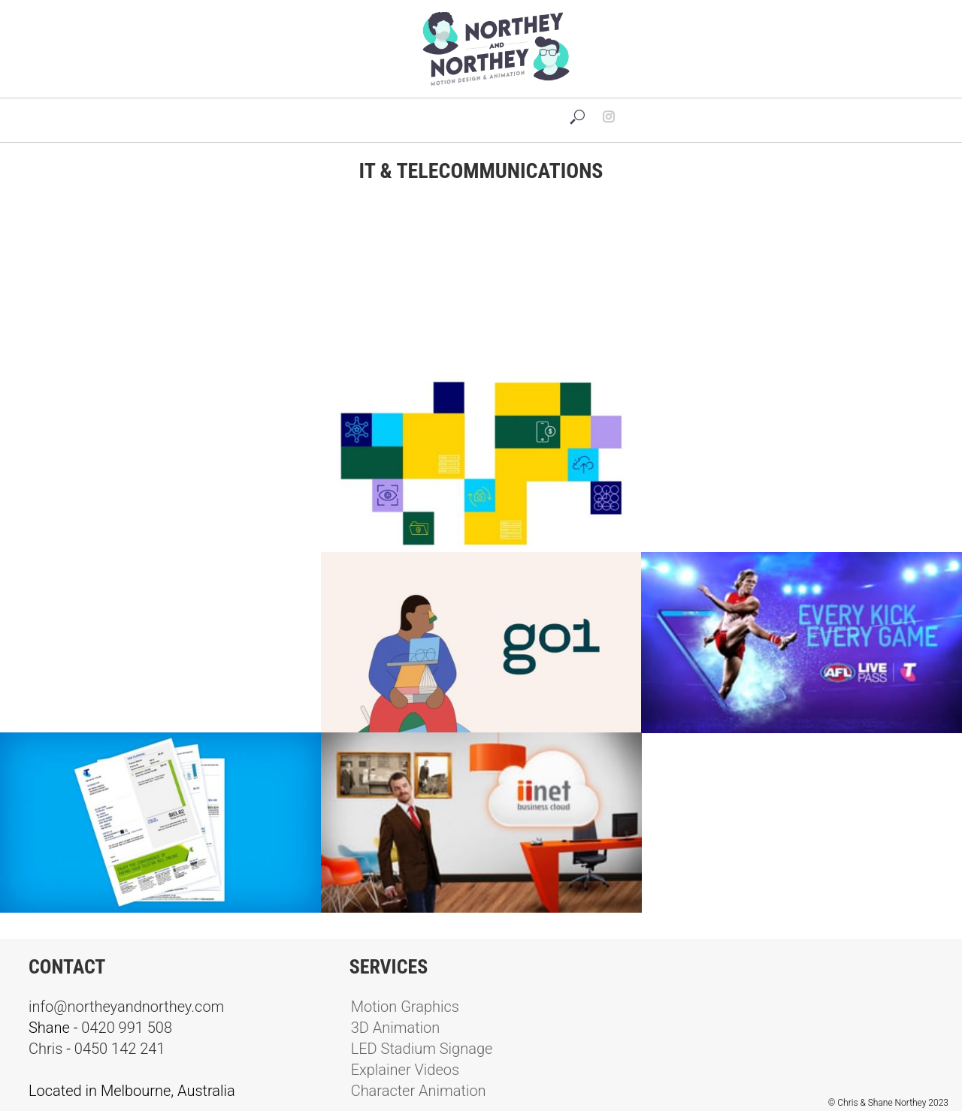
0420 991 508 (126, 1028)
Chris (45, 1049)
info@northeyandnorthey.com (126, 1007)
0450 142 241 (119, 1049)
